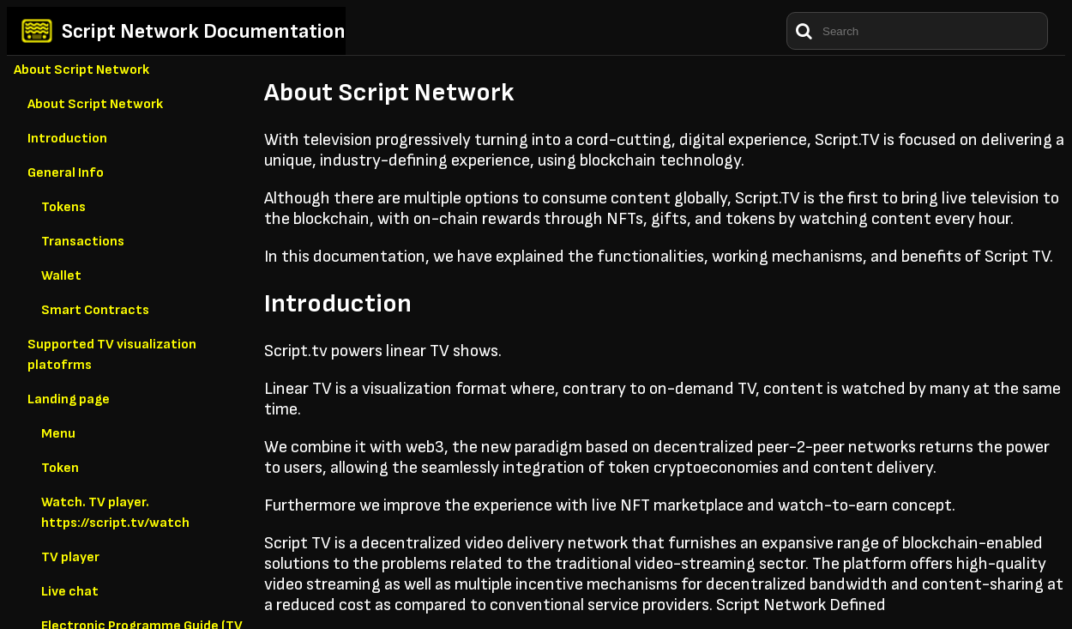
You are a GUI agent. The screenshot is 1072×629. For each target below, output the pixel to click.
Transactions (82, 241)
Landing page (68, 399)
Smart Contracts (95, 310)
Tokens (63, 207)
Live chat (70, 592)
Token (60, 468)
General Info (65, 173)
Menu (58, 434)
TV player (70, 557)
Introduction (67, 138)
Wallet (61, 276)
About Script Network (81, 70)
